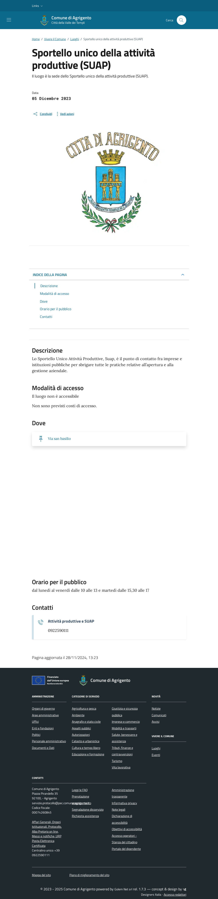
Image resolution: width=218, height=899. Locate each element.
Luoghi (156, 748)
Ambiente (78, 715)
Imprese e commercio (126, 721)
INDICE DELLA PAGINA (50, 274)
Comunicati (159, 715)
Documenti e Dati (43, 747)
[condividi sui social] (42, 113)
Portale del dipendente (126, 848)
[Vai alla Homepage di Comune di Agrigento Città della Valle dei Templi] (68, 20)
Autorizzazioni (81, 734)
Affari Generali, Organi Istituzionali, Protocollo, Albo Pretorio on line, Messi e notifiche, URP (47, 829)
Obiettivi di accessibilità (127, 829)
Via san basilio (59, 438)
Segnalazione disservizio (88, 809)
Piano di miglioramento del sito (89, 875)
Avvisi (155, 721)
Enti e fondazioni (43, 728)
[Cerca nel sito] (181, 20)
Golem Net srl (123, 889)
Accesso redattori (175, 894)
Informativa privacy (124, 803)
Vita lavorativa (121, 767)
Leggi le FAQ (80, 790)
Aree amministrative (45, 715)
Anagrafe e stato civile (86, 721)
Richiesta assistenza (85, 816)
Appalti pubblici (81, 728)
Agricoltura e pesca (84, 708)
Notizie (156, 708)
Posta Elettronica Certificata (43, 843)
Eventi (156, 754)
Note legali (118, 809)
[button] (38, 6)
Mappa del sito (41, 875)
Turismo (117, 760)
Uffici (35, 721)
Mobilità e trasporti (124, 728)
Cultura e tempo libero (86, 747)
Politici (36, 734)
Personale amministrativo (49, 741)
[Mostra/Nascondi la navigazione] (9, 19)
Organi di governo (43, 708)
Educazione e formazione (88, 754)
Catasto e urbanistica (85, 741)
